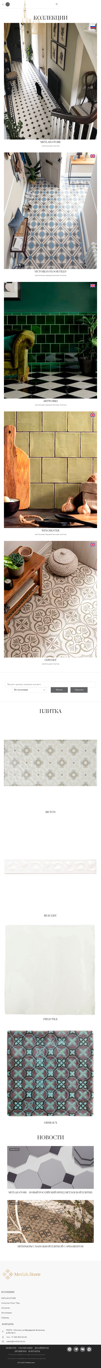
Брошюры (20, 1351)
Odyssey (5, 1317)
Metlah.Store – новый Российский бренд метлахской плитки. (50, 1192)
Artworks (5, 1308)
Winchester (6, 1313)
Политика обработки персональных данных (26, 1354)
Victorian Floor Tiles (10, 1303)
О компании (25, 1348)
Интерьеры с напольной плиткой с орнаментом (50, 1246)
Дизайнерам (41, 1348)
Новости (50, 1138)
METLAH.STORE (8, 1298)
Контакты (34, 1351)
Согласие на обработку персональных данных (26, 1358)
